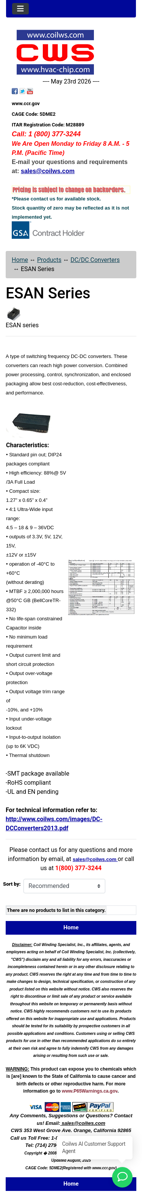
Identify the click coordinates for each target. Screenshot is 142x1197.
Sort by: (11, 884)
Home (20, 259)
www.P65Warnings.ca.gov (89, 1091)
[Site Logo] (71, 52)
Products (49, 259)
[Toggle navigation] (20, 8)
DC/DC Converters (95, 259)
